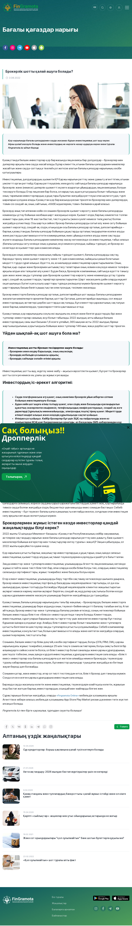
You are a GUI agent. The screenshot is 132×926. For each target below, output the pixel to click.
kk (93, 7)
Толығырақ (16, 477)
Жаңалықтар (59, 903)
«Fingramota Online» (67, 696)
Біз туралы (58, 897)
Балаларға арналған (63, 910)
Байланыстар (59, 916)
